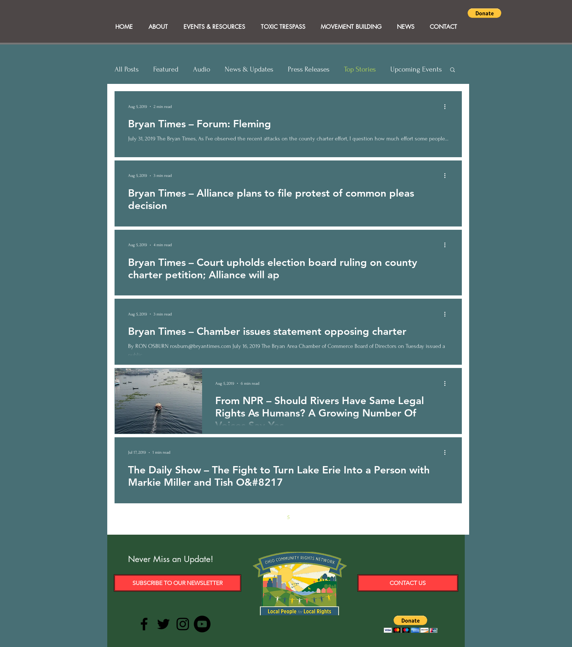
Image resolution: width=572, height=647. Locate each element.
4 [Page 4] (273, 517)
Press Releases (308, 69)
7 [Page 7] (319, 517)
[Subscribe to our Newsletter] (177, 583)
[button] (484, 13)
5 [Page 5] (288, 517)
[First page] (226, 517)
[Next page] (334, 517)
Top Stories (360, 69)
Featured (165, 69)
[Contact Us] (408, 583)
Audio (201, 69)
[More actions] (447, 106)
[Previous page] (242, 517)
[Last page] (349, 517)
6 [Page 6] (303, 517)
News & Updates (249, 69)
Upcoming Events (416, 69)
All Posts (127, 69)
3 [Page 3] (257, 517)
